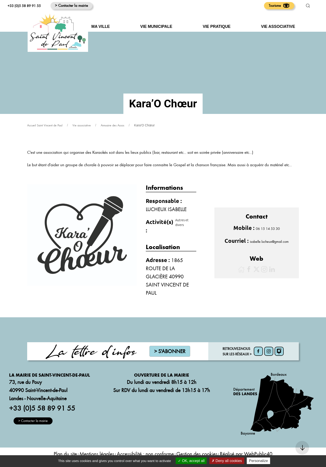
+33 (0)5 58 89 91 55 (24, 5)
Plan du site (65, 453)
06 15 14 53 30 (268, 228)
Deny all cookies (227, 461)
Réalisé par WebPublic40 (246, 453)
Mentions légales (96, 453)
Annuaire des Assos (112, 125)
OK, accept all (191, 461)
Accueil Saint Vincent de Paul (44, 125)
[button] (308, 5)
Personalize (258, 461)
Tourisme (279, 5)
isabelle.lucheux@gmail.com (269, 241)
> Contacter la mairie (71, 5)
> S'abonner (169, 351)
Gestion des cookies (196, 453)
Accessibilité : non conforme (145, 453)
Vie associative (81, 125)
